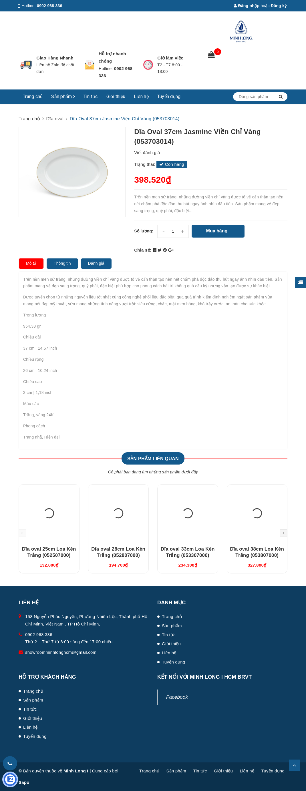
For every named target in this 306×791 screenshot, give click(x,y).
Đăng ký (279, 5)
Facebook (177, 697)
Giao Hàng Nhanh (54, 57)
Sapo (24, 782)
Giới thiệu (116, 96)
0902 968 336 (49, 5)
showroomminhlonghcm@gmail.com (60, 652)
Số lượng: (143, 231)
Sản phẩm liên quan (153, 458)
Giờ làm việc (170, 57)
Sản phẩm (63, 96)
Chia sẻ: (142, 250)
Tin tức (91, 96)
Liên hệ (141, 96)
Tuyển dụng (169, 96)
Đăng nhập (246, 5)
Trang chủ (33, 96)
